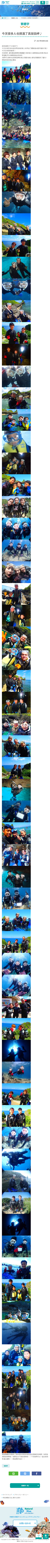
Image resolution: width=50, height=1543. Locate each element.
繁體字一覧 (14, 18)
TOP (4, 18)
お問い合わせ (27, 1523)
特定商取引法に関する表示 (11, 1498)
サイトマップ (7, 1495)
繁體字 (6, 1466)
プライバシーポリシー (21, 1495)
